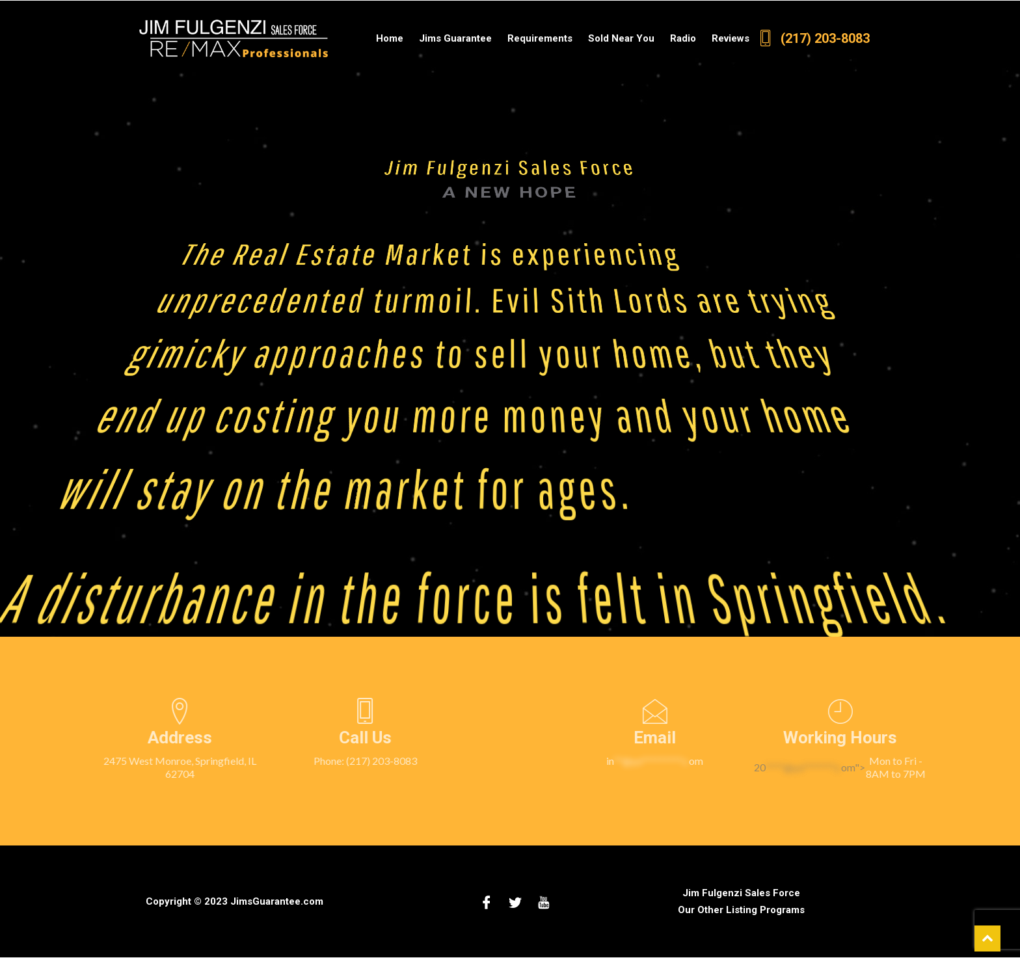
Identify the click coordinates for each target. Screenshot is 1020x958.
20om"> (902, 767)
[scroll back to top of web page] (987, 938)
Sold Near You (621, 38)
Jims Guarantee (455, 38)
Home (389, 38)
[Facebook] (486, 901)
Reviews (730, 38)
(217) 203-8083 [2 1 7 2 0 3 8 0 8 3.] (813, 38)
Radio (683, 38)
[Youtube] (543, 901)
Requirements (539, 38)
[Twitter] (515, 901)
